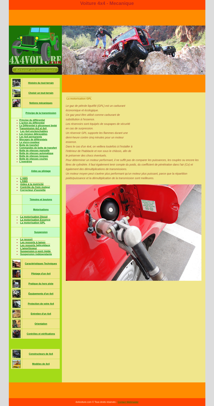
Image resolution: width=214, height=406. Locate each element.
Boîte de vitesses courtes (33, 158)
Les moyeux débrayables (33, 134)
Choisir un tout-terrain (40, 93)
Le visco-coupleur (29, 142)
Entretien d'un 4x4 (41, 313)
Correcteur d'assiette (33, 190)
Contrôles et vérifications (41, 333)
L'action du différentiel (32, 123)
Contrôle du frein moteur (35, 187)
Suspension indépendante (36, 254)
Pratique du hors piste (40, 283)
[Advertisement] (133, 83)
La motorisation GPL (32, 222)
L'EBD (24, 181)
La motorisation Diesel (34, 216)
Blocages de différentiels (33, 139)
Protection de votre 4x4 (41, 303)
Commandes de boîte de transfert (38, 147)
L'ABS (24, 178)
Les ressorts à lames (33, 242)
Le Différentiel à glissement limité (38, 125)
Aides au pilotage (41, 171)
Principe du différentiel (32, 120)
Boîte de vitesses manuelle (34, 150)
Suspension (41, 232)
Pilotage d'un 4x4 (41, 273)
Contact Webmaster (128, 402)
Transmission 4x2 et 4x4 (33, 128)
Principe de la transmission (41, 113)
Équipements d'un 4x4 (40, 293)
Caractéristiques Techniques (41, 263)
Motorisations (41, 209)
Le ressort (26, 239)
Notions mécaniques (40, 103)
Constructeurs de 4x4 (41, 354)
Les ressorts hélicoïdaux (35, 245)
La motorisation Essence (35, 219)
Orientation (41, 323)
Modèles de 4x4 (41, 364)
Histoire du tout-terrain (41, 83)
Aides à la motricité (32, 184)
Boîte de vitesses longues (33, 156)
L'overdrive (25, 161)
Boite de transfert (29, 145)
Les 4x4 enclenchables (34, 131)
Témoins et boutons (41, 199)
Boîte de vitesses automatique (36, 153)
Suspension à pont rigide (35, 251)
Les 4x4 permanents (30, 136)
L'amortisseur (28, 248)
